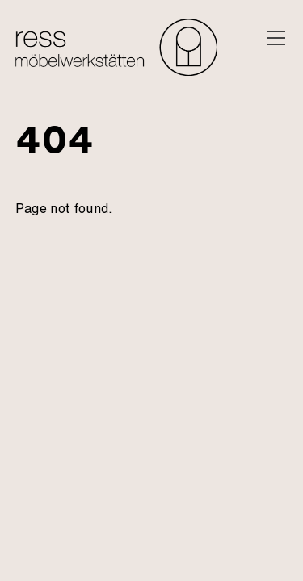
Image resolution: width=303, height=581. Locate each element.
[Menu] (276, 38)
